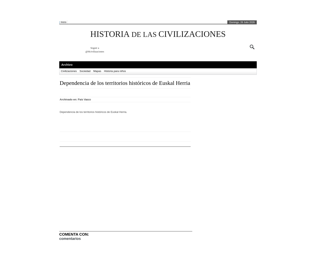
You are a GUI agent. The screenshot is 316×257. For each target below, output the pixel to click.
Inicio (63, 22)
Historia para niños (115, 71)
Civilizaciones (69, 71)
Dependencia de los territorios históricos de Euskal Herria (125, 83)
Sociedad (85, 71)
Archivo (67, 64)
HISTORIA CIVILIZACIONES (158, 34)
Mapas (97, 71)
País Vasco (84, 99)
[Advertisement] (157, 10)
